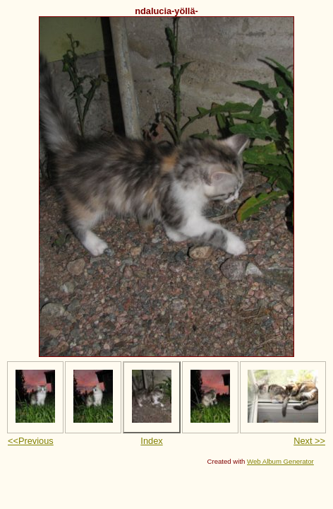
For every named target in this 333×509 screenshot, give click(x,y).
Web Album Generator (280, 461)
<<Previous (31, 440)
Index (151, 440)
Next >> (309, 440)
